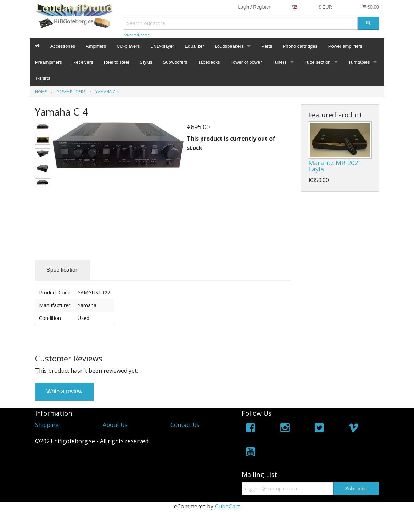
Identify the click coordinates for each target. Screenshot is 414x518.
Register (261, 7)
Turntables (359, 62)
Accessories (62, 46)
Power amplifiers (345, 46)
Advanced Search (137, 35)
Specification (62, 270)
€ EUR (325, 7)
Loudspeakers (229, 46)
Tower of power (246, 62)
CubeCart (227, 506)
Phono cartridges (300, 46)
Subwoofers (175, 62)
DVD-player (162, 46)
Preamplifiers (48, 62)
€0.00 (370, 7)
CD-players (128, 46)
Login (243, 7)
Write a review (64, 391)
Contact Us (185, 425)
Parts (266, 46)
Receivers (83, 62)
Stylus (146, 62)
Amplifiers (96, 46)
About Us (115, 425)
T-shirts (42, 78)
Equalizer (194, 46)
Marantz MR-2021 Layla (335, 165)
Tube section (317, 62)
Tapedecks (209, 62)
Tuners (280, 62)
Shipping (47, 425)
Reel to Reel (116, 62)
